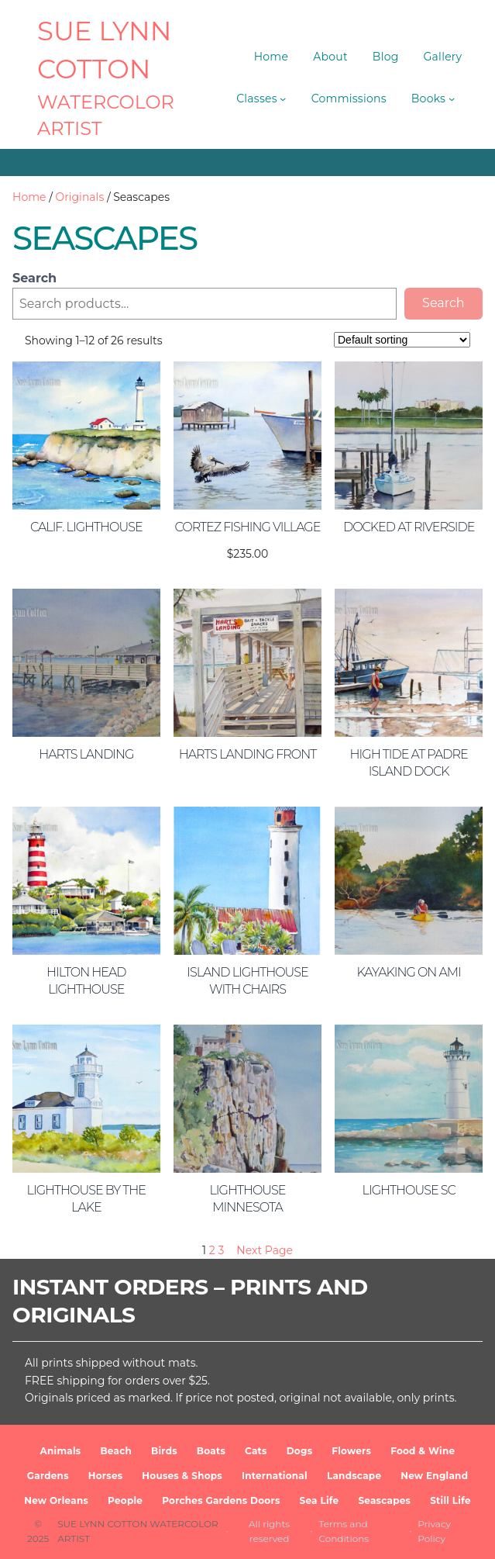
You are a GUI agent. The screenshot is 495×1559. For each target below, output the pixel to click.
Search (34, 278)
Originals (80, 197)
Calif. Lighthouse (86, 527)
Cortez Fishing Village (248, 527)
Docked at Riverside (408, 527)
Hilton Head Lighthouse (85, 981)
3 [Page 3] (221, 1250)
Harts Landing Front (248, 754)
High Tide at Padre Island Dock (409, 763)
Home (29, 197)
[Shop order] (402, 339)
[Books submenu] (452, 98)
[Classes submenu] (283, 98)
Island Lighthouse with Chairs (247, 981)
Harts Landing (86, 754)
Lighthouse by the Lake (86, 1199)
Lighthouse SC (409, 1190)
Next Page (264, 1250)
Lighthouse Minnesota (247, 1199)
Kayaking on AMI (409, 972)
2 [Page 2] (212, 1250)
